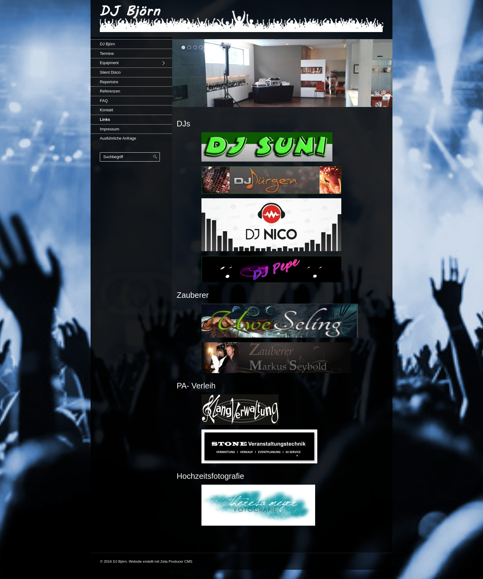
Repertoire (109, 82)
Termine (107, 53)
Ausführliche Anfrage (118, 138)
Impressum (109, 129)
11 (242, 47)
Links (105, 119)
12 (248, 47)
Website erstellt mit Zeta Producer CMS (160, 561)
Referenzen (110, 91)
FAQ (104, 100)
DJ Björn (107, 44)
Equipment (109, 62)
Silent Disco (110, 72)
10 (236, 47)
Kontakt (106, 110)
